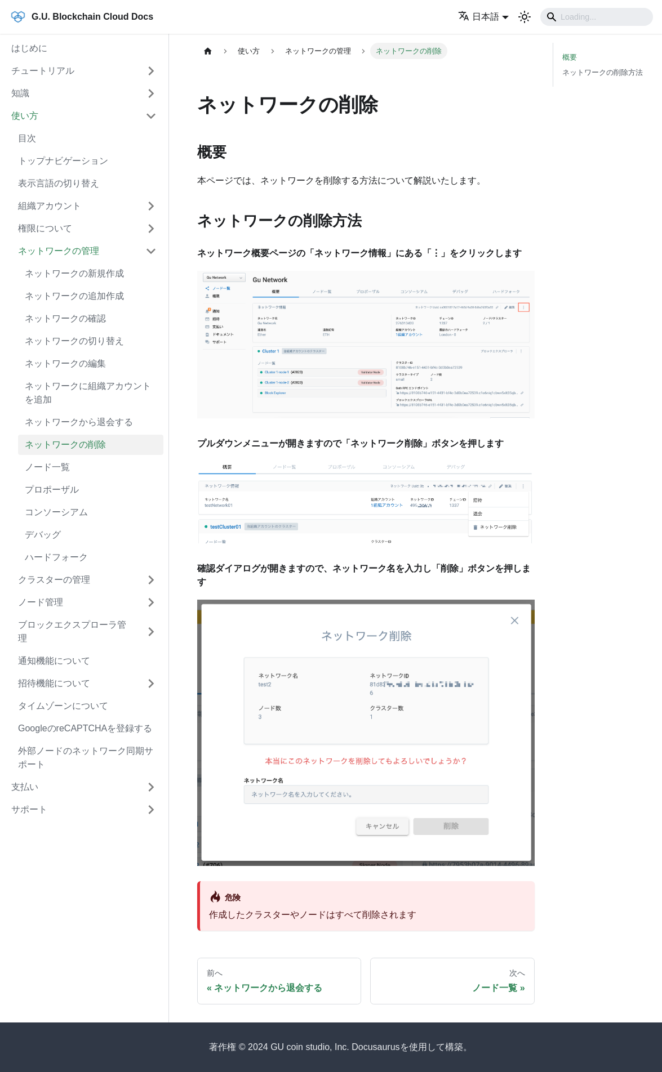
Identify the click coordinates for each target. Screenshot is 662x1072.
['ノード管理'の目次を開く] (151, 602)
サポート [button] (29, 809)
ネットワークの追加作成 (74, 296)
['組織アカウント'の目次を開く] (151, 206)
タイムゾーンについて (63, 706)
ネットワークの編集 (65, 363)
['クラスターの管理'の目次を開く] (151, 580)
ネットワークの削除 (65, 444)
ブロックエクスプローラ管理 (72, 631)
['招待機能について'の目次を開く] (151, 683)
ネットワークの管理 (58, 251)
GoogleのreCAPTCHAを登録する (85, 728)
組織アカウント (49, 206)
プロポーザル (52, 489)
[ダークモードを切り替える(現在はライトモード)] (525, 17)
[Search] (596, 17)
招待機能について (54, 683)
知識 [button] (20, 93)
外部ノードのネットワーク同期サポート (85, 757)
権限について (45, 228)
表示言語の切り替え (58, 183)
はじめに (29, 48)
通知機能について (54, 660)
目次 (27, 138)
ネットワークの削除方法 (602, 72)
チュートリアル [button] (42, 70)
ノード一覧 (47, 467)
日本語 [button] (478, 16)
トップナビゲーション (63, 161)
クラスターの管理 (54, 579)
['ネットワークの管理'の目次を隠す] (151, 251)
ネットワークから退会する (79, 422)
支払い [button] (24, 787)
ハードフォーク (56, 557)
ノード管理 (40, 602)
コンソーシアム (56, 512)
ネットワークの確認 (65, 318)
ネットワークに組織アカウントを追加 (88, 392)
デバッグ (43, 534)
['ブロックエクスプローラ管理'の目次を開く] (151, 632)
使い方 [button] (24, 115)
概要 (569, 57)
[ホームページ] (208, 51)
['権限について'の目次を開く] (151, 228)
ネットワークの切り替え (74, 341)
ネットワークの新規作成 (74, 273)
